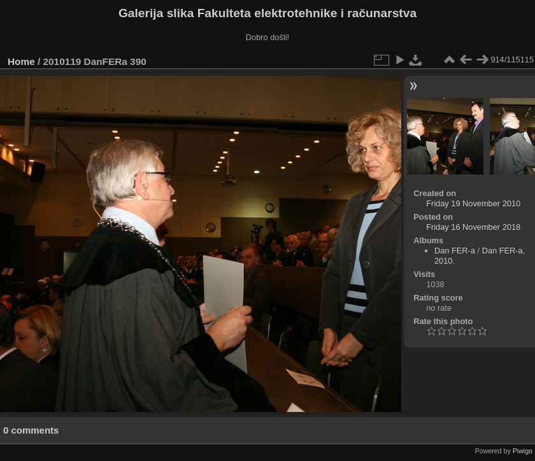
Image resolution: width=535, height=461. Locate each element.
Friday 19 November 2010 (473, 203)
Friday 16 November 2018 (473, 227)
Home (21, 61)
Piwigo (522, 451)
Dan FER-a (454, 250)
